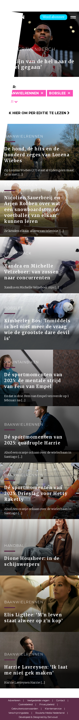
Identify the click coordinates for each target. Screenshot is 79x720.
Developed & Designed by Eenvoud (38, 717)
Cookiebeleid (26, 704)
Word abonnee (53, 17)
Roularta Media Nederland (49, 712)
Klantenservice (53, 708)
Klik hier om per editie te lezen (36, 113)
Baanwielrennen (22, 93)
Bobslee (57, 93)
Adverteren (14, 700)
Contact (60, 700)
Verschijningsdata (18, 712)
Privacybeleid (46, 704)
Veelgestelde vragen (38, 700)
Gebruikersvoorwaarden (25, 708)
